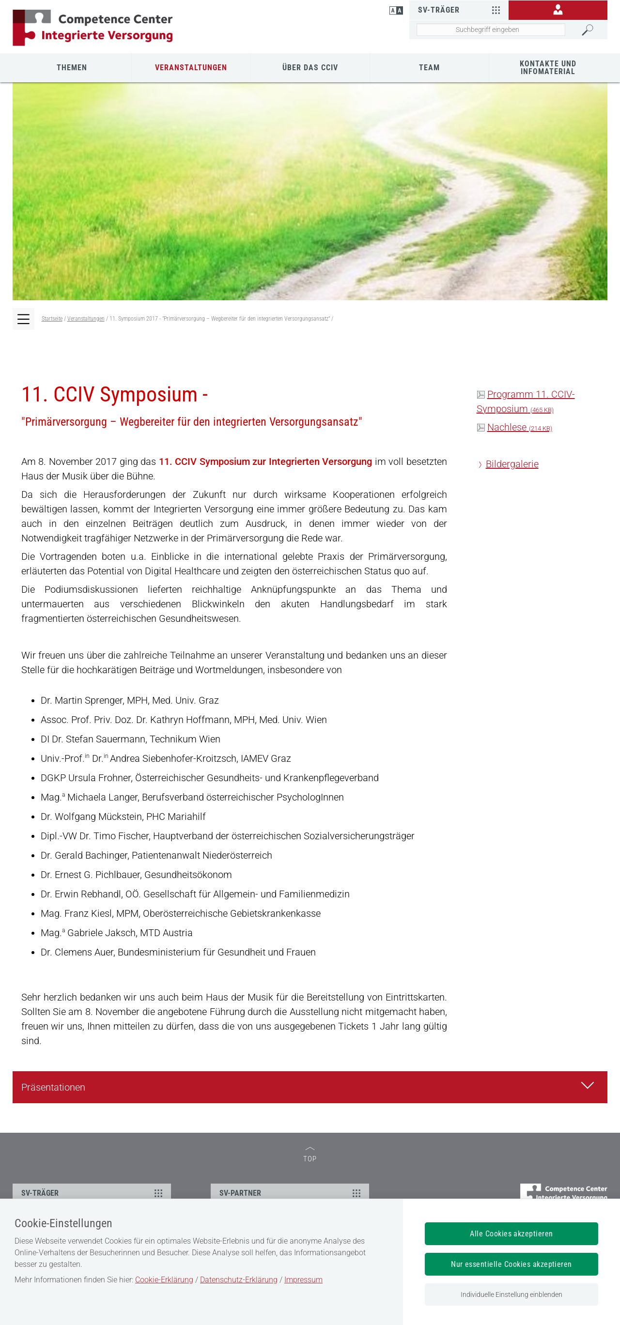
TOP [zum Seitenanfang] (310, 1155)
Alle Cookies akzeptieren (511, 1233)
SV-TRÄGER (93, 1192)
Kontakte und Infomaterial (548, 67)
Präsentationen (310, 1085)
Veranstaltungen (191, 67)
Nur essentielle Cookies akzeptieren (511, 1264)
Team (429, 67)
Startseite (52, 318)
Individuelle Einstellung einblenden (511, 1294)
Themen (72, 67)
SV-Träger (460, 9)
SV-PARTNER (291, 1192)
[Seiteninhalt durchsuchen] (491, 29)
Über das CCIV (310, 67)
